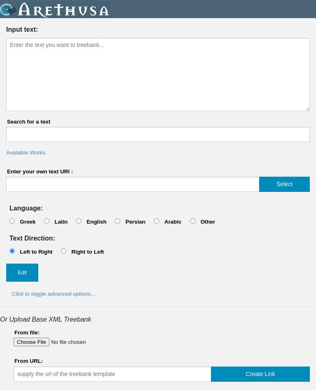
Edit (22, 272)
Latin (60, 222)
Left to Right (36, 252)
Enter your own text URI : (40, 171)
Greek (27, 222)
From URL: (28, 361)
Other (207, 222)
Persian (135, 222)
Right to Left (87, 252)
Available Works (25, 152)
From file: (27, 332)
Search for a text (28, 122)
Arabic (172, 222)
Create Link (260, 374)
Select (284, 184)
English (96, 222)
